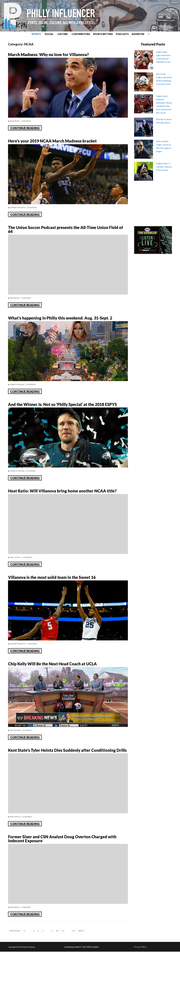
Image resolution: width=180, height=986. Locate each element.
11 (63, 965)
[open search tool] (149, 34)
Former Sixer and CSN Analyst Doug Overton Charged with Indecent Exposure (60, 872)
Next (81, 965)
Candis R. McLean (16, 395)
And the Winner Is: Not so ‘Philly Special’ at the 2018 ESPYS (63, 418)
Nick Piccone (14, 756)
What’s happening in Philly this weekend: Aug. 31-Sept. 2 (66, 325)
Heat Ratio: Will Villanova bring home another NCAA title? (62, 511)
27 (73, 965)
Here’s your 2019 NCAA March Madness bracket (65, 142)
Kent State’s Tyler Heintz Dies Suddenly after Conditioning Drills (60, 779)
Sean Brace (14, 122)
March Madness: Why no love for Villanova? (59, 55)
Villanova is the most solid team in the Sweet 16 (63, 601)
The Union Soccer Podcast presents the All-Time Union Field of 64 (64, 233)
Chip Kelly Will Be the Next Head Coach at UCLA (64, 689)
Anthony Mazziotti (16, 210)
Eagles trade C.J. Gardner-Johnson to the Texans (164, 166)
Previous (15, 965)
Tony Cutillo (14, 581)
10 (57, 965)
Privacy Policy (140, 981)
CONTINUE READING (24, 129)
